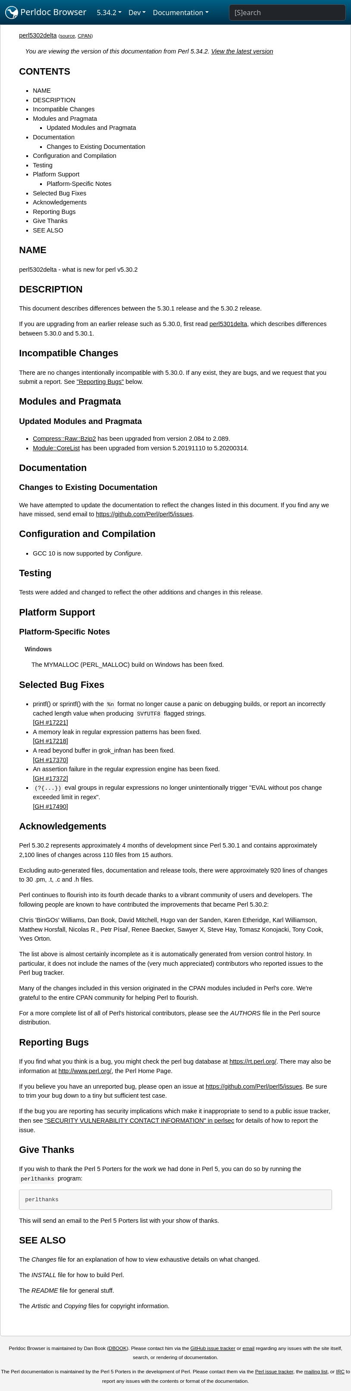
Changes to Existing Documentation (96, 146)
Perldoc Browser (46, 12)
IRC (340, 1371)
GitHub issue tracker (213, 1348)
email (249, 1348)
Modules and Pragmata (65, 118)
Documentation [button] (178, 12)
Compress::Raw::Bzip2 (64, 438)
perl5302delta (37, 35)
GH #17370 (50, 760)
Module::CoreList (56, 448)
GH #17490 (50, 806)
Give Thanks (50, 220)
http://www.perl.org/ (84, 1071)
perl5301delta (228, 323)
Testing (43, 165)
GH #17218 (50, 741)
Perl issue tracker (274, 1371)
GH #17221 (50, 722)
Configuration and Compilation (74, 155)
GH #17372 (50, 778)
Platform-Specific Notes (79, 183)
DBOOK (118, 1348)
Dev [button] (134, 12)
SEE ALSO (48, 230)
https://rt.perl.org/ (252, 1061)
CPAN (84, 35)
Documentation (54, 137)
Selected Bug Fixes (59, 193)
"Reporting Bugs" (100, 381)
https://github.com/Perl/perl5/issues (144, 514)
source (67, 35)
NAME (42, 90)
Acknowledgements (60, 202)
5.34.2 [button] (106, 12)
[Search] (287, 12)
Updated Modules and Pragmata (91, 127)
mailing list (316, 1371)
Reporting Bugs (54, 211)
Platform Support (56, 174)
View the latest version (242, 51)
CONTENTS (44, 71)
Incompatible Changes (63, 109)
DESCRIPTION (54, 100)
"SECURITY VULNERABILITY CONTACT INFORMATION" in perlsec (139, 1120)
